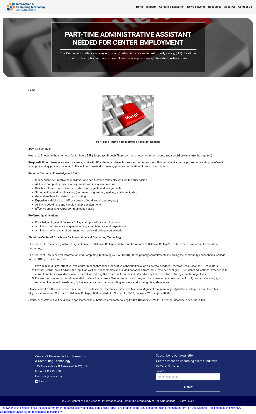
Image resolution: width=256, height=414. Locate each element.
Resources (214, 6)
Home (140, 6)
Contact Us (245, 6)
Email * (160, 371)
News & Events (196, 6)
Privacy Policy (185, 401)
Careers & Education (171, 6)
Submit (188, 387)
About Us (230, 6)
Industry (151, 6)
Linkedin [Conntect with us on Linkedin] (41, 381)
